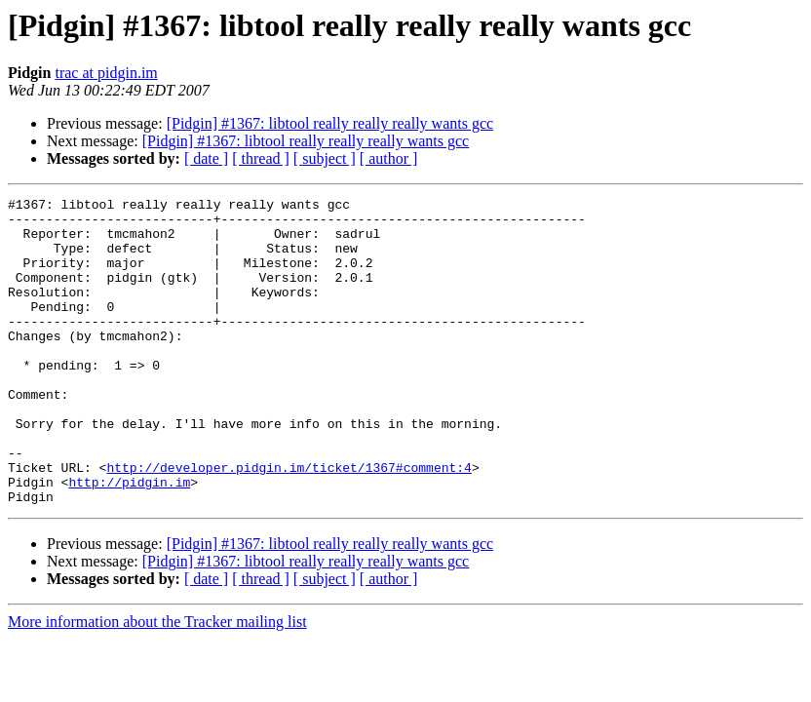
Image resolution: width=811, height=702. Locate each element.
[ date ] (206, 158)
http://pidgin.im (129, 540)
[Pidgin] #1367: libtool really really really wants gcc (330, 123)
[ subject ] (324, 158)
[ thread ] (261, 158)
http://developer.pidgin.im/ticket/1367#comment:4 (288, 522)
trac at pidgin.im (106, 72)
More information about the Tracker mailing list (157, 683)
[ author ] (389, 158)
